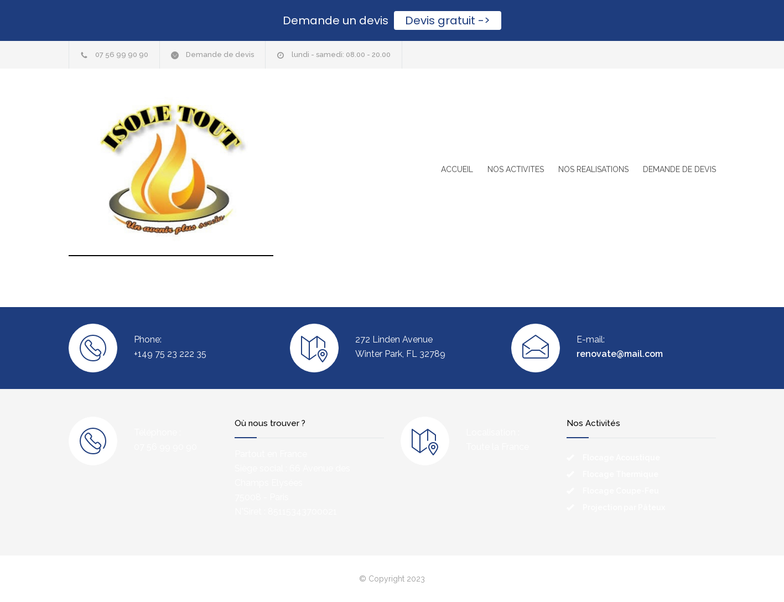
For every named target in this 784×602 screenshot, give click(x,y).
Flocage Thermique (620, 474)
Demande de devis (220, 54)
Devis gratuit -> (447, 20)
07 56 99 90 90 (121, 54)
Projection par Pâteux (624, 507)
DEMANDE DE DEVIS (679, 169)
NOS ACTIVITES (515, 169)
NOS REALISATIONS (593, 169)
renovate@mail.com (620, 354)
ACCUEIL (457, 169)
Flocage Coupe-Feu (621, 490)
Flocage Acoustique (621, 457)
